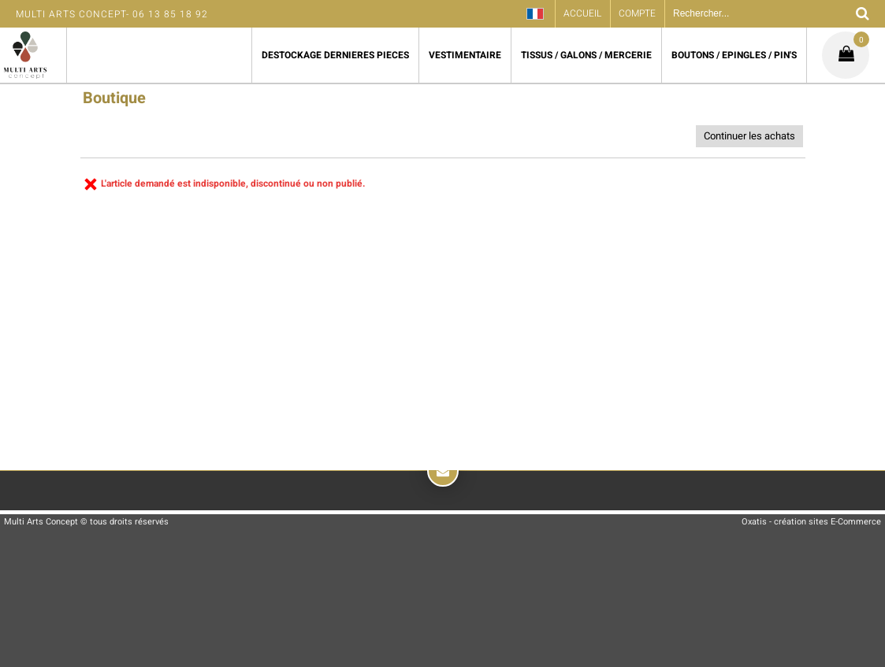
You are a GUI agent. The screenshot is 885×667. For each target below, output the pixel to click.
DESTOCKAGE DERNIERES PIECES (335, 55)
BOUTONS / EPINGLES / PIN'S (734, 55)
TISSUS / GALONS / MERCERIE (586, 55)
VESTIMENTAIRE (465, 55)
